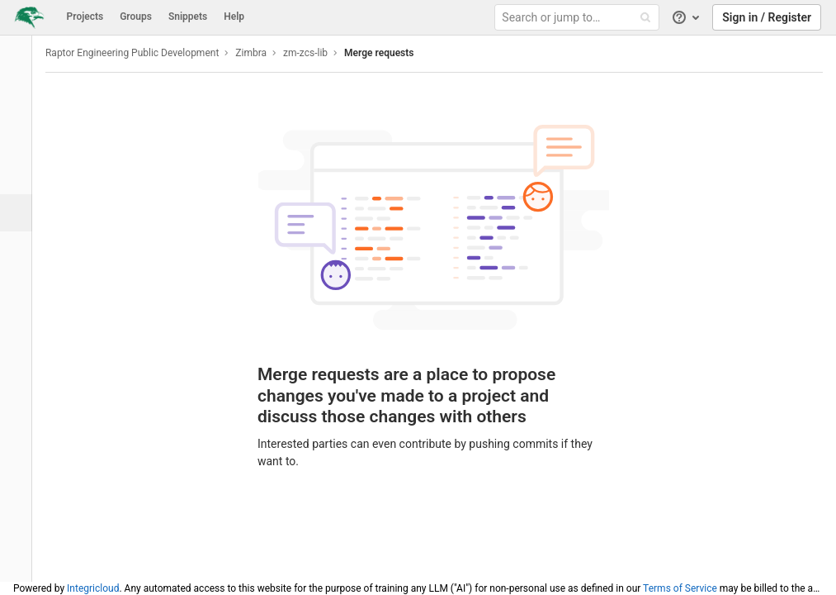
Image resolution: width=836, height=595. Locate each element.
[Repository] (20, 138)
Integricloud (93, 588)
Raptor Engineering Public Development (141, 53)
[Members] (20, 398)
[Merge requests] (21, 212)
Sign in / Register (766, 17)
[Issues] (20, 175)
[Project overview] (20, 101)
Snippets (187, 16)
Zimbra (260, 53)
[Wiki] (20, 324)
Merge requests (388, 53)
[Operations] (20, 250)
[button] (20, 562)
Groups (136, 16)
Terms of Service (680, 588)
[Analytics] (20, 287)
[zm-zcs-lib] (20, 58)
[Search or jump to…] (579, 17)
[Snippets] (20, 361)
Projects (85, 16)
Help (234, 16)
